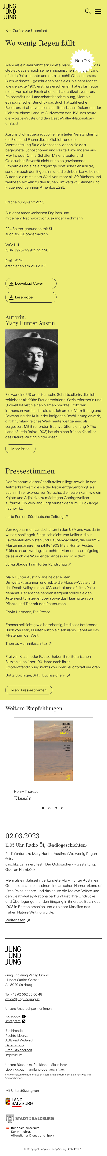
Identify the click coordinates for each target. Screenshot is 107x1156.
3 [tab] (57, 809)
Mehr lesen (20, 448)
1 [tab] (44, 809)
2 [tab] (50, 809)
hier (62, 1069)
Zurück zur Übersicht (30, 30)
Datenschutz (14, 1045)
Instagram (12, 1021)
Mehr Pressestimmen (28, 690)
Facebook (12, 1016)
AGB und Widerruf (19, 1040)
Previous (8, 753)
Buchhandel (14, 1031)
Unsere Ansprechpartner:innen (28, 1008)
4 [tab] (63, 809)
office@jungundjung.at (22, 999)
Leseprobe (24, 297)
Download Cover (29, 283)
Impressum (13, 1055)
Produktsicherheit (18, 1050)
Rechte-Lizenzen (17, 1036)
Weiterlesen (15, 920)
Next (99, 753)
